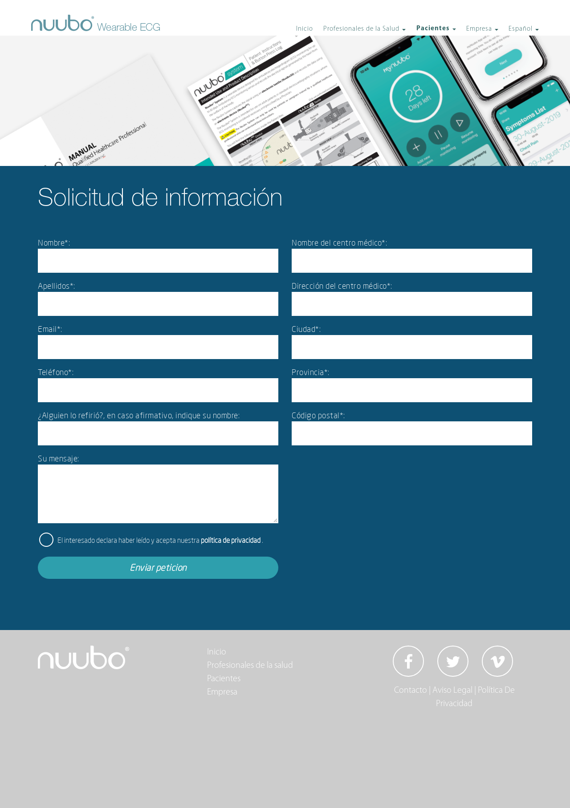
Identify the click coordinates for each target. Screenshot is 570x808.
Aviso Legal (452, 690)
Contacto (410, 690)
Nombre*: (54, 242)
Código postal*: (318, 415)
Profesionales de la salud (250, 665)
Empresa (222, 692)
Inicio (304, 29)
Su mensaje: (58, 458)
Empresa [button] (480, 29)
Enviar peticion (158, 567)
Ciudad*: (306, 329)
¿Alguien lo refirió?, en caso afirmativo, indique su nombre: (139, 415)
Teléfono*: (55, 372)
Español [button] (521, 29)
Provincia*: (311, 372)
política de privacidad (231, 540)
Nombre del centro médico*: (339, 242)
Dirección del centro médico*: (342, 286)
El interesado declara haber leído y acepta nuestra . (160, 540)
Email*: (50, 329)
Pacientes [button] (434, 28)
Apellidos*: (56, 286)
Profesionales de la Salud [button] (362, 29)
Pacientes (223, 679)
